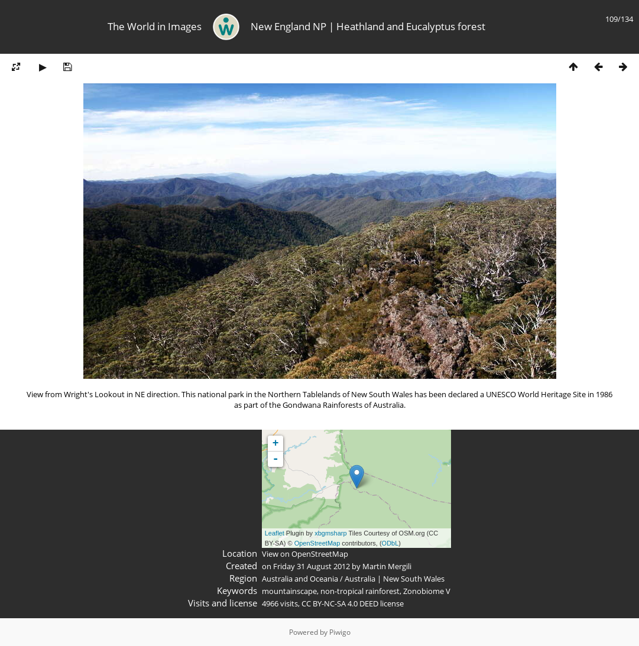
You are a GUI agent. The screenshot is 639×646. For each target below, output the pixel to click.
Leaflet (274, 533)
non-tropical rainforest (360, 591)
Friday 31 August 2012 (311, 566)
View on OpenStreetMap (305, 553)
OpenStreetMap (317, 543)
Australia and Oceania (300, 578)
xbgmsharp (330, 533)
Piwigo (340, 632)
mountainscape (289, 591)
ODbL (390, 543)
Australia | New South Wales (395, 578)
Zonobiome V (426, 591)
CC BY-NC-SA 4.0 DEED (339, 603)
